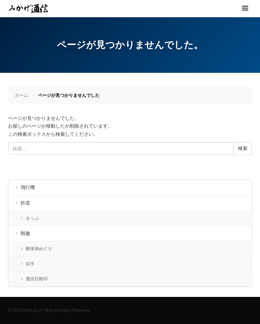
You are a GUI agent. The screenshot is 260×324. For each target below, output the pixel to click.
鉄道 (25, 203)
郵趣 (25, 233)
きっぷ (32, 218)
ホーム (21, 95)
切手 (30, 263)
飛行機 (28, 187)
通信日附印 (37, 278)
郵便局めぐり (39, 248)
